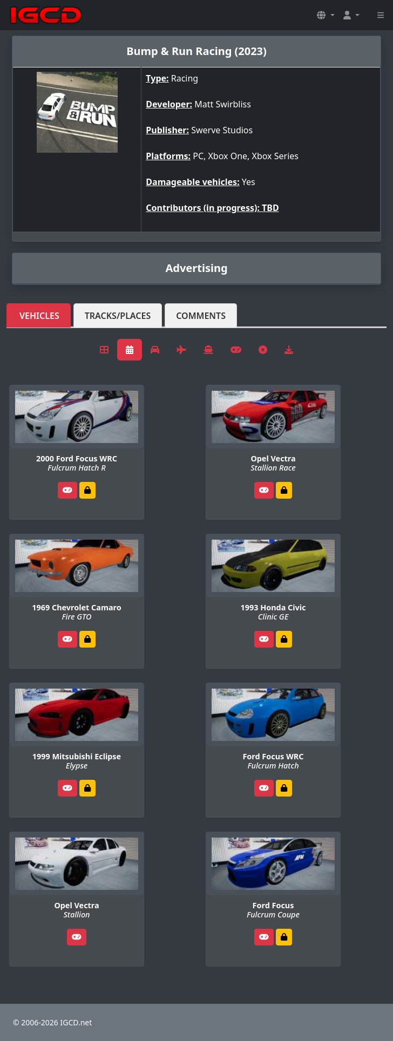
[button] (325, 15)
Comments (201, 316)
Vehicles (39, 316)
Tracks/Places (118, 316)
